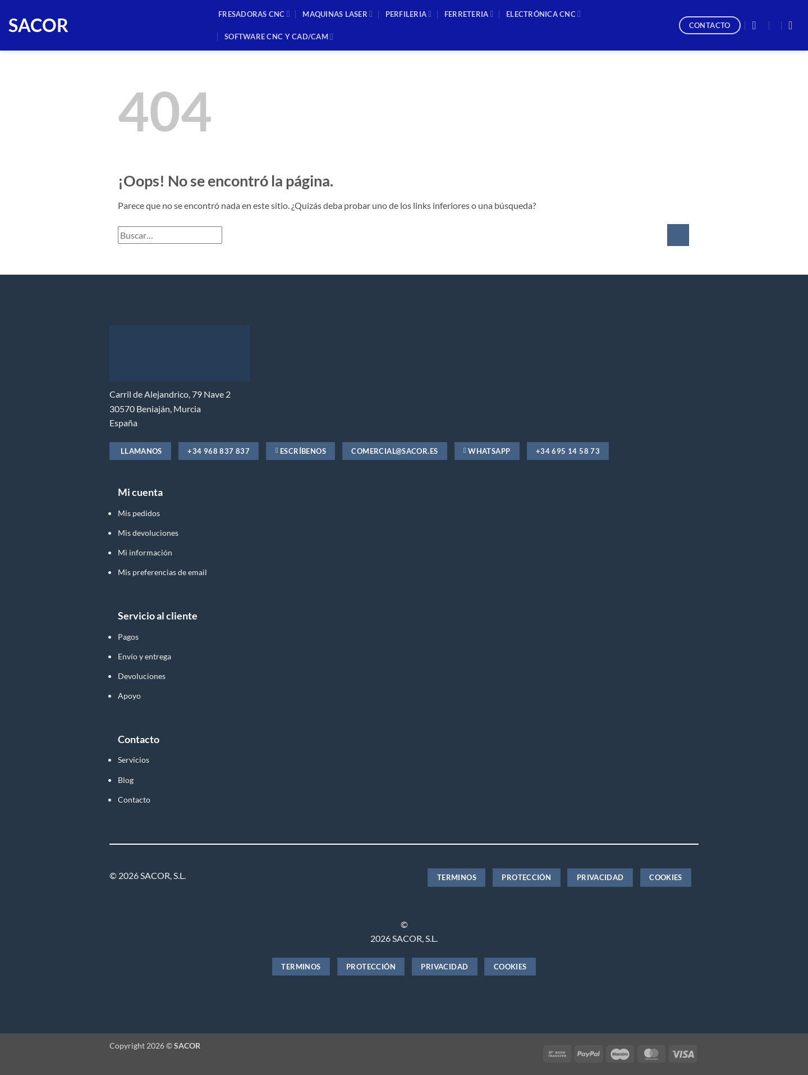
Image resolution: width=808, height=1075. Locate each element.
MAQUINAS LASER (337, 13)
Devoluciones (142, 676)
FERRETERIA (469, 13)
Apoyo (129, 695)
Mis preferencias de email (162, 572)
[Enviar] (678, 235)
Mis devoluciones (148, 533)
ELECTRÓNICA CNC (543, 13)
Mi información (145, 552)
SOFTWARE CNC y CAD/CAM (278, 36)
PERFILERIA (408, 13)
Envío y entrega (144, 656)
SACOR (38, 25)
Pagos (128, 636)
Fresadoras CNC (254, 13)
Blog (126, 780)
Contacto (134, 799)
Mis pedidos (139, 513)
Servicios (133, 759)
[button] (757, 25)
